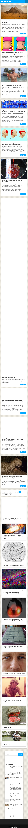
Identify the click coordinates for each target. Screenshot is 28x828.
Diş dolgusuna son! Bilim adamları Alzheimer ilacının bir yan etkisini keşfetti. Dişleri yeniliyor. (14, 110)
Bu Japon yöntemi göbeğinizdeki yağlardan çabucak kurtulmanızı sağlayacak (12, 53)
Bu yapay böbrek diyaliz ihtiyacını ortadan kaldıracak (13, 805)
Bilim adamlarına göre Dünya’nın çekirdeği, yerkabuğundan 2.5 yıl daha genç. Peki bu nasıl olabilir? (13, 537)
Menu (26, 1)
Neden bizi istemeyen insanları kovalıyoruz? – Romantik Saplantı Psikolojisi (13, 783)
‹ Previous (9, 492)
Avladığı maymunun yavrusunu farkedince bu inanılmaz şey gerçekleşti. (13, 477)
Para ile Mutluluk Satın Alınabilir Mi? (13, 777)
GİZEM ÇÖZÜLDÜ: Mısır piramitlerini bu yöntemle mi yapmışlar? (13, 21)
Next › (6, 494)
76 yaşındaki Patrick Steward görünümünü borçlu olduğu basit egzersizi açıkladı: (12, 84)
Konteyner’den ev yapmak (8, 377)
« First (4, 492)
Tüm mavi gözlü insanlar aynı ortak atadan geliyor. (14, 673)
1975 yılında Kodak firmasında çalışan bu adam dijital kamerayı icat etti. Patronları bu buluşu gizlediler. (13, 700)
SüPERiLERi (6, 1)
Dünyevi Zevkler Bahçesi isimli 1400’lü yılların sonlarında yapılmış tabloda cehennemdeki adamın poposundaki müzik (13, 789)
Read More (23, 33)
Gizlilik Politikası (14, 827)
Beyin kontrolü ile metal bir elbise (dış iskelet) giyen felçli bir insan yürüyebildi (13, 815)
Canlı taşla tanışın (7, 727)
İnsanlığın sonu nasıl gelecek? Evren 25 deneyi (14, 767)
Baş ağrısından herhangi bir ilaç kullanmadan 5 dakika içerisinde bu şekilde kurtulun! (13, 143)
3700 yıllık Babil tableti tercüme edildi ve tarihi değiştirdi (13, 800)
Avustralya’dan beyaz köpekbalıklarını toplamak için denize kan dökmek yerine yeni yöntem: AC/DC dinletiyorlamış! (14, 439)
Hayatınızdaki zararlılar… (11, 808)
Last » (10, 494)
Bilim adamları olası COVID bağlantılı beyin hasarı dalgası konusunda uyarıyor (14, 795)
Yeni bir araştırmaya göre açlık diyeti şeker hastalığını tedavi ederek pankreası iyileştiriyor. (14, 401)
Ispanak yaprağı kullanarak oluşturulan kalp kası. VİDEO (12, 181)
